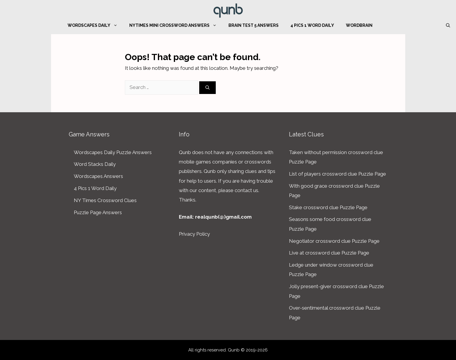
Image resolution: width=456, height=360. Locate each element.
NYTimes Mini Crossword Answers (176, 25)
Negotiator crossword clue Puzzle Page (334, 241)
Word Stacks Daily (95, 164)
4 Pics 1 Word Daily (312, 25)
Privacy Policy (194, 234)
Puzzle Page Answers (98, 212)
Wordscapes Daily (95, 25)
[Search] (207, 87)
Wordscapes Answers (98, 176)
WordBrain (359, 25)
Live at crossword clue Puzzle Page (329, 253)
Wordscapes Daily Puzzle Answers (113, 152)
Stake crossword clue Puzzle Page (328, 207)
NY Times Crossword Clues (105, 200)
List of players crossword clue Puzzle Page (337, 174)
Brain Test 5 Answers (253, 25)
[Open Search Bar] (448, 25)
